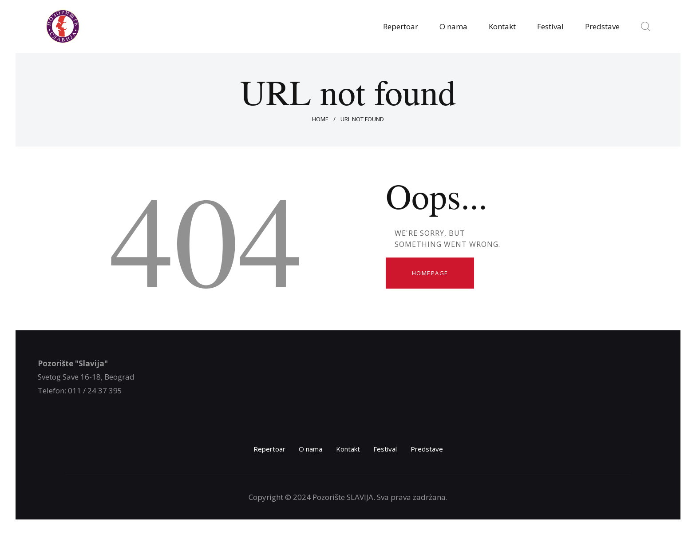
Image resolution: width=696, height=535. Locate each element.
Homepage (430, 273)
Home (320, 119)
